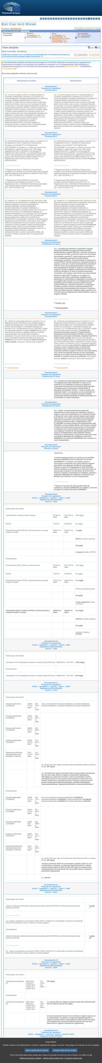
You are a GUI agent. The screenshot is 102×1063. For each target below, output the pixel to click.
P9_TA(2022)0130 (84, 35)
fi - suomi (96, 19)
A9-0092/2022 (7, 35)
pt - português (86, 19)
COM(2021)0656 (71, 66)
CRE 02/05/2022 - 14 (34, 37)
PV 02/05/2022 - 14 (33, 35)
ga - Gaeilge (64, 19)
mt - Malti (79, 19)
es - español (43, 19)
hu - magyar (76, 19)
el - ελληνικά (56, 19)
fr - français (61, 19)
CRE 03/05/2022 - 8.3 (59, 37)
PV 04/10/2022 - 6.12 (59, 40)
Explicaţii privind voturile (61, 38)
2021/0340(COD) (15, 28)
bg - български (41, 19)
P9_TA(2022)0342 (84, 37)
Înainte (20, 24)
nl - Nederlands (81, 19)
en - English (59, 19)
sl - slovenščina (94, 19)
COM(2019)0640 (13, 368)
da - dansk (49, 19)
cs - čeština (46, 19)
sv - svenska (99, 19)
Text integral (32, 24)
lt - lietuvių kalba (74, 19)
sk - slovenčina (91, 19)
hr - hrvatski (66, 19)
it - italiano (69, 19)
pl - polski (84, 19)
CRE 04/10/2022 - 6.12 (59, 42)
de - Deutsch (51, 19)
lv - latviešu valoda (71, 19)
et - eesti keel (54, 19)
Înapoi (13, 24)
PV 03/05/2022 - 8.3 (58, 35)
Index (5, 24)
